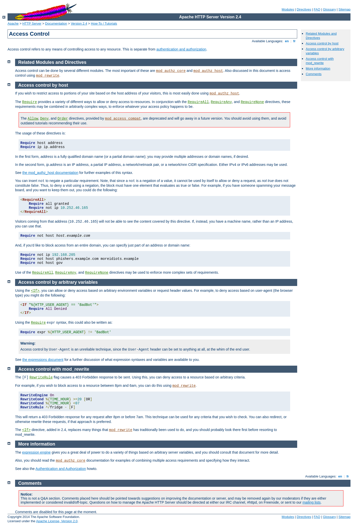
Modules (288, 9)
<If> (35, 291)
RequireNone (252, 102)
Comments (314, 74)
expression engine (36, 452)
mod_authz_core (171, 71)
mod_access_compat (123, 119)
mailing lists (311, 502)
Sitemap (344, 9)
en (287, 41)
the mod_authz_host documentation (50, 173)
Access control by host (322, 43)
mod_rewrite (47, 76)
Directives (304, 9)
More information (318, 68)
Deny (44, 119)
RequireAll (198, 102)
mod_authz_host (208, 71)
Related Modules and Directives (52, 62)
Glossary (329, 9)
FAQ (317, 9)
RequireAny (221, 102)
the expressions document (42, 360)
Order (62, 119)
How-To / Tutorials (104, 23)
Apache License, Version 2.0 (56, 521)
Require (29, 102)
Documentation (56, 23)
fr (294, 41)
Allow (33, 119)
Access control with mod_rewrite (320, 61)
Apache (13, 23)
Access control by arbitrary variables (58, 282)
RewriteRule (41, 377)
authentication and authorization (181, 49)
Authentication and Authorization (60, 469)
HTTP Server (31, 23)
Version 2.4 (79, 23)
